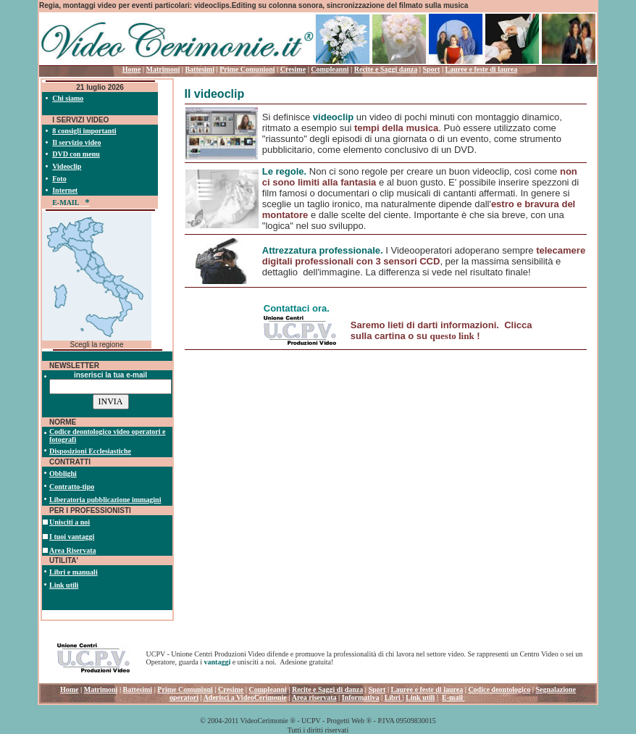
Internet (65, 190)
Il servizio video (76, 142)
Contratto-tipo (71, 487)
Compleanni (329, 69)
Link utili (63, 585)
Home (131, 69)
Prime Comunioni (247, 69)
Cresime (293, 69)
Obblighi (63, 473)
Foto (59, 179)
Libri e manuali (73, 572)
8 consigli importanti (84, 131)
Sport (431, 69)
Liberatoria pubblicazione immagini (105, 500)
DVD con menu (76, 154)
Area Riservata (72, 550)
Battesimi (199, 69)
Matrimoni (163, 69)
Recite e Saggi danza (386, 69)
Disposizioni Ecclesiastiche (90, 451)
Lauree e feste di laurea (481, 69)
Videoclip (66, 166)
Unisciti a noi (69, 522)
